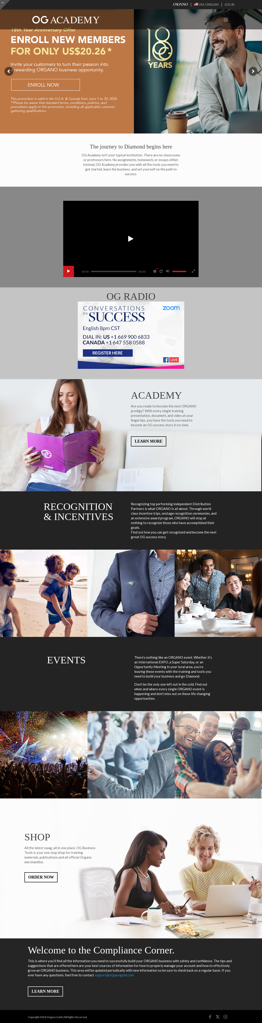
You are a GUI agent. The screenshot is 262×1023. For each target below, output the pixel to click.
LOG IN (229, 4)
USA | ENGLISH (206, 4)
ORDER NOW (41, 877)
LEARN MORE (148, 441)
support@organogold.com (114, 975)
